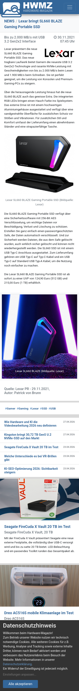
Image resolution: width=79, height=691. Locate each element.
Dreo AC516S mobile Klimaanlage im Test (39, 613)
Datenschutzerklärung (17, 664)
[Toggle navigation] (70, 7)
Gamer (10, 408)
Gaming (22, 408)
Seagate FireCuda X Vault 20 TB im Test (37, 527)
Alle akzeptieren (20, 684)
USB (52, 408)
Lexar (34, 408)
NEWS (9, 21)
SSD (43, 408)
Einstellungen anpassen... (19, 674)
